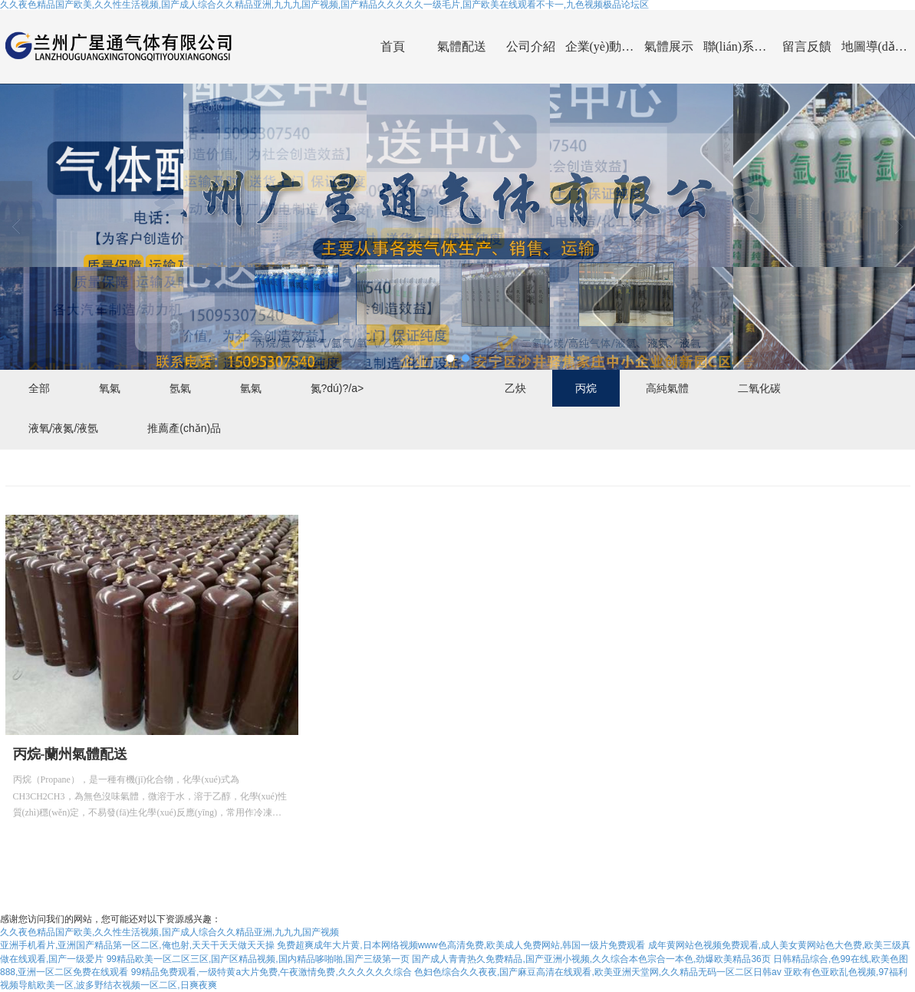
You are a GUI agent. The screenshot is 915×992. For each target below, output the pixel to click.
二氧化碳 (759, 388)
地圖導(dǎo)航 (875, 46)
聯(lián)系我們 (737, 46)
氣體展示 (668, 46)
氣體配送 (461, 46)
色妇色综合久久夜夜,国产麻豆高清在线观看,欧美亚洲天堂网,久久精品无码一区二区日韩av (598, 972)
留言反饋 (806, 46)
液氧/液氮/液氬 (63, 428)
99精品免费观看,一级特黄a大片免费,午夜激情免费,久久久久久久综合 (271, 972)
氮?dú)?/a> (337, 388)
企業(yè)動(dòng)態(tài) (599, 46)
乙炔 (515, 388)
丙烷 (586, 388)
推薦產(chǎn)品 (184, 428)
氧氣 (109, 388)
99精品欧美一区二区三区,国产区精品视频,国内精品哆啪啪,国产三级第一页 (258, 959)
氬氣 (180, 388)
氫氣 (251, 388)
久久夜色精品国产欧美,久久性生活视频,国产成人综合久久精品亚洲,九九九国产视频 (169, 932)
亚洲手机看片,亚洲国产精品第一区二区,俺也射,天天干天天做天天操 (137, 945)
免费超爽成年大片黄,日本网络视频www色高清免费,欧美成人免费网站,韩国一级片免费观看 (461, 945)
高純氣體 (667, 388)
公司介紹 (530, 46)
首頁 (392, 46)
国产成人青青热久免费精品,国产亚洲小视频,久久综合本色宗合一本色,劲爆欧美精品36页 (591, 959)
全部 (39, 388)
